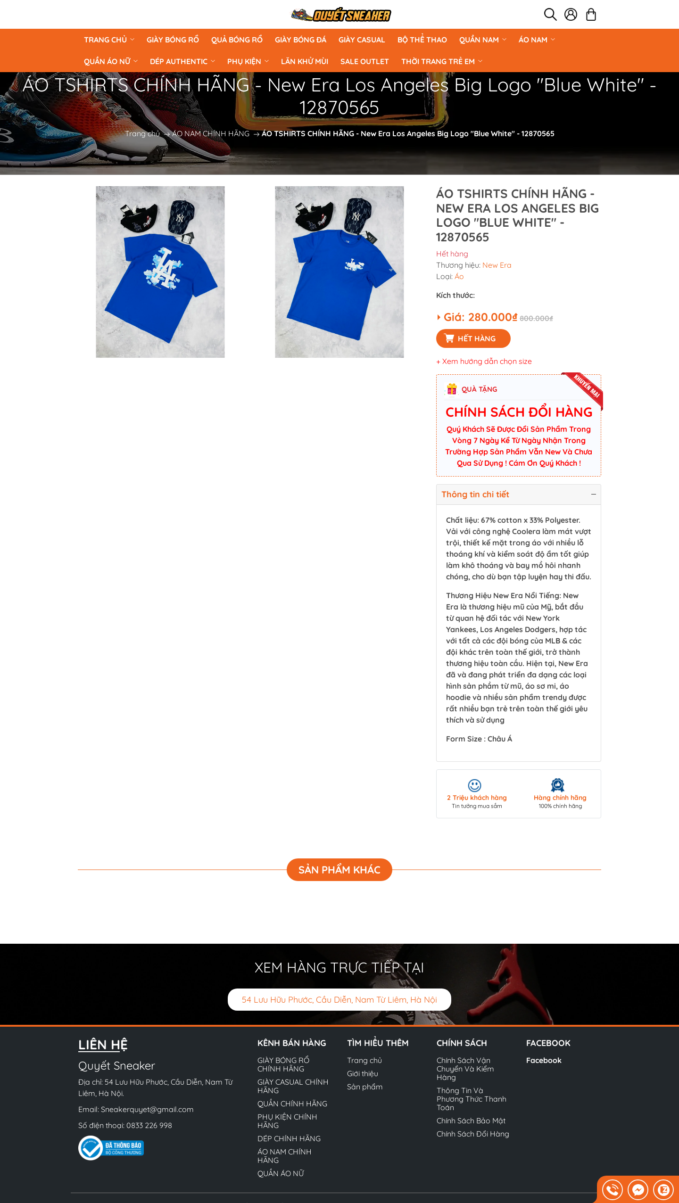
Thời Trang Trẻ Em (441, 61)
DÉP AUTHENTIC (182, 61)
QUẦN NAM (482, 39)
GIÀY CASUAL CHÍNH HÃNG (293, 1086)
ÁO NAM (537, 39)
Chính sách (462, 1043)
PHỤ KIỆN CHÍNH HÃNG (287, 1121)
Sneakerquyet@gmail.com (147, 1109)
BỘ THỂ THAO (422, 39)
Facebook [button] (548, 1043)
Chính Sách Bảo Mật (471, 1120)
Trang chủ (109, 39)
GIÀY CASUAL (362, 39)
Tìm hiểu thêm (378, 1043)
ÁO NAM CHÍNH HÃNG (210, 133)
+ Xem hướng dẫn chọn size (484, 361)
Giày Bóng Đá (300, 39)
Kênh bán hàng (291, 1043)
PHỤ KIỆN (248, 61)
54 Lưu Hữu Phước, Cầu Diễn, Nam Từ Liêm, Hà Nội (339, 999)
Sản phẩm (365, 1086)
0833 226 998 (149, 1125)
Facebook (544, 1060)
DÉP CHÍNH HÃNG (289, 1138)
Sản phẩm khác (339, 869)
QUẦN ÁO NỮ (111, 61)
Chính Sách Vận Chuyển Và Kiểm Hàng (465, 1068)
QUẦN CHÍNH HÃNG (292, 1103)
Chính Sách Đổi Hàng (473, 1133)
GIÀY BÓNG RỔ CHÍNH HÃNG (283, 1064)
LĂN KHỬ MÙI (304, 61)
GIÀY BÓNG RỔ (173, 39)
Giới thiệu (362, 1073)
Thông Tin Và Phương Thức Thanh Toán (471, 1099)
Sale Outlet (364, 61)
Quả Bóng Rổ (237, 39)
